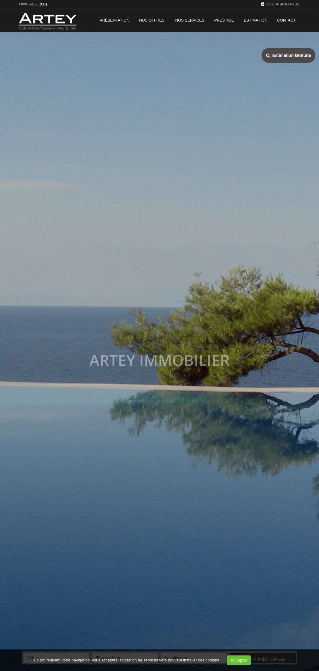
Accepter (239, 660)
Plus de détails (271, 660)
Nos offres (152, 20)
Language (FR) (33, 4)
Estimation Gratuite (288, 55)
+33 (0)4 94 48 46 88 (282, 4)
